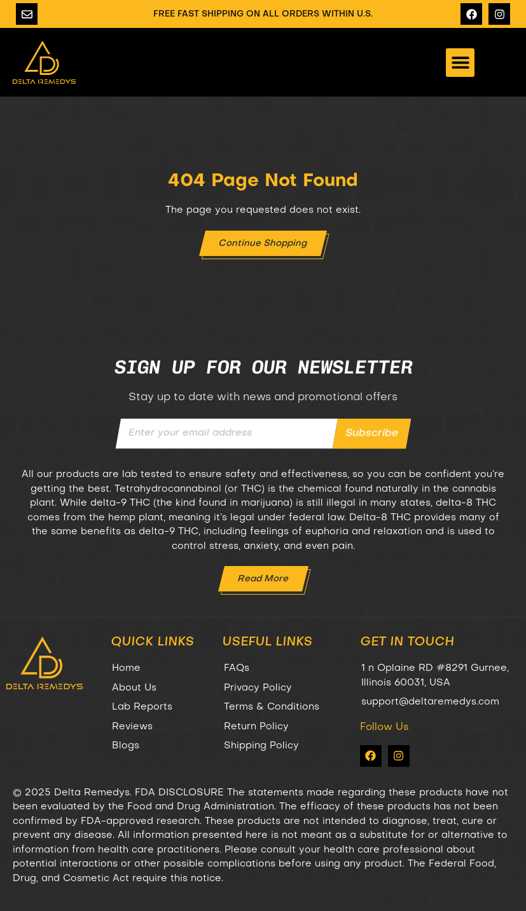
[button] (460, 62)
